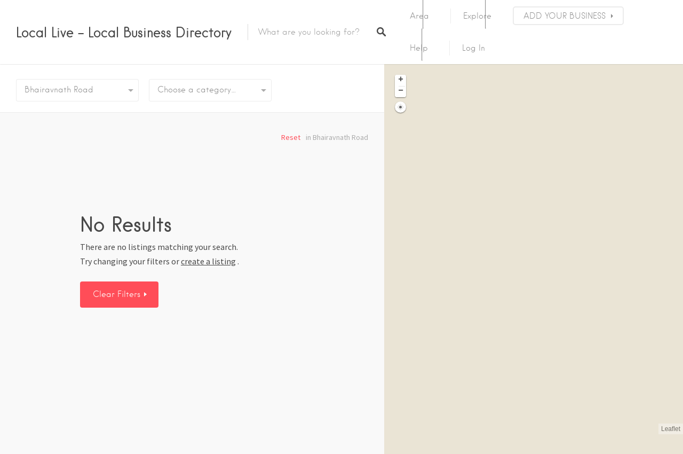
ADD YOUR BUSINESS (564, 16)
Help (419, 48)
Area (419, 16)
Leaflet (670, 429)
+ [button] (400, 80)
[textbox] (210, 90)
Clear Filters (118, 294)
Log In (473, 48)
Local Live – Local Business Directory (124, 32)
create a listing (208, 261)
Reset (290, 137)
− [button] (400, 91)
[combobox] (210, 90)
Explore (477, 16)
